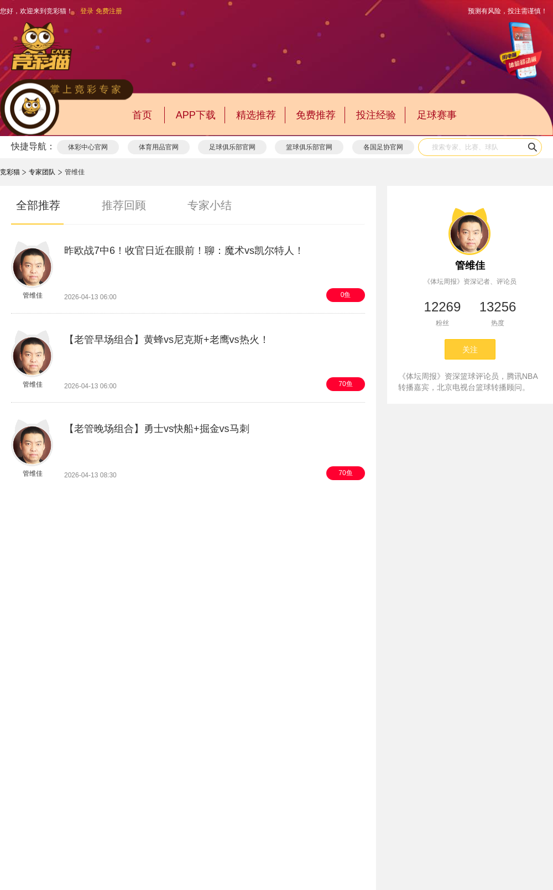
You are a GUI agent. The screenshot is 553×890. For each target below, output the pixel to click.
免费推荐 (316, 115)
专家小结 (209, 205)
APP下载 (196, 115)
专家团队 (42, 172)
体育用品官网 (159, 147)
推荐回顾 (124, 205)
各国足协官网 (383, 147)
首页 (142, 115)
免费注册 (109, 11)
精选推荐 (256, 115)
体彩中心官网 (88, 147)
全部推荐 (38, 205)
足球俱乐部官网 (232, 147)
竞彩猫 (10, 172)
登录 (86, 11)
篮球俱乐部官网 (309, 147)
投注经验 (376, 115)
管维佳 (470, 265)
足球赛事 (437, 115)
